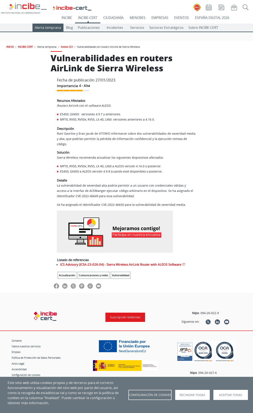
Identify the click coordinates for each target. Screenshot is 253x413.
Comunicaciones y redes (93, 275)
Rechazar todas (192, 395)
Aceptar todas (230, 395)
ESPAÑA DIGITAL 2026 (212, 17)
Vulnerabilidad (120, 275)
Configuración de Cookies (150, 395)
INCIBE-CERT (87, 17)
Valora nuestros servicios (26, 346)
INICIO (10, 46)
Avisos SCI (67, 46)
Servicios (137, 27)
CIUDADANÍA (113, 17)
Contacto (17, 340)
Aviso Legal (18, 363)
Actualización (67, 275)
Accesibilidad (19, 369)
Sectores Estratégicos (166, 27)
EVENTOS (181, 17)
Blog (69, 27)
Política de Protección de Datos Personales (36, 357)
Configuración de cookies (26, 375)
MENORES (137, 17)
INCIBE (67, 17)
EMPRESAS (159, 17)
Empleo (16, 352)
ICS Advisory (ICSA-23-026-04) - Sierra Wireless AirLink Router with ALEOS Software (120, 264)
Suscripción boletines (125, 317)
